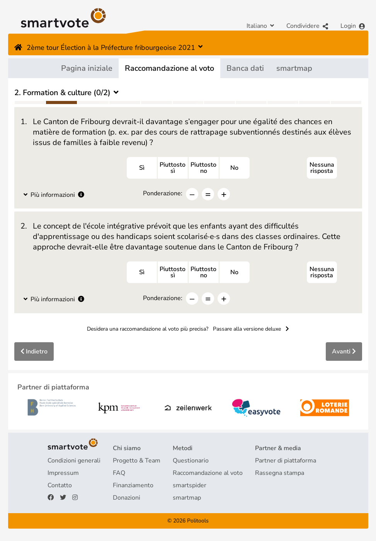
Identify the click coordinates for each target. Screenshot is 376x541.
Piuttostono (203, 167)
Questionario (191, 460)
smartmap (294, 68)
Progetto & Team (136, 460)
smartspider (189, 485)
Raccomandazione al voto (169, 68)
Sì (142, 168)
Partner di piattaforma (285, 460)
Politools (198, 520)
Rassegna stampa (279, 473)
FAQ (119, 473)
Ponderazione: (162, 193)
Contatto (60, 485)
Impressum (63, 473)
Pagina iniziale (86, 68)
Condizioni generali (74, 460)
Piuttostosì (172, 167)
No (234, 168)
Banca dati (245, 68)
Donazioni (126, 497)
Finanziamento (133, 485)
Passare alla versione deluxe (251, 329)
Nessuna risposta (322, 167)
